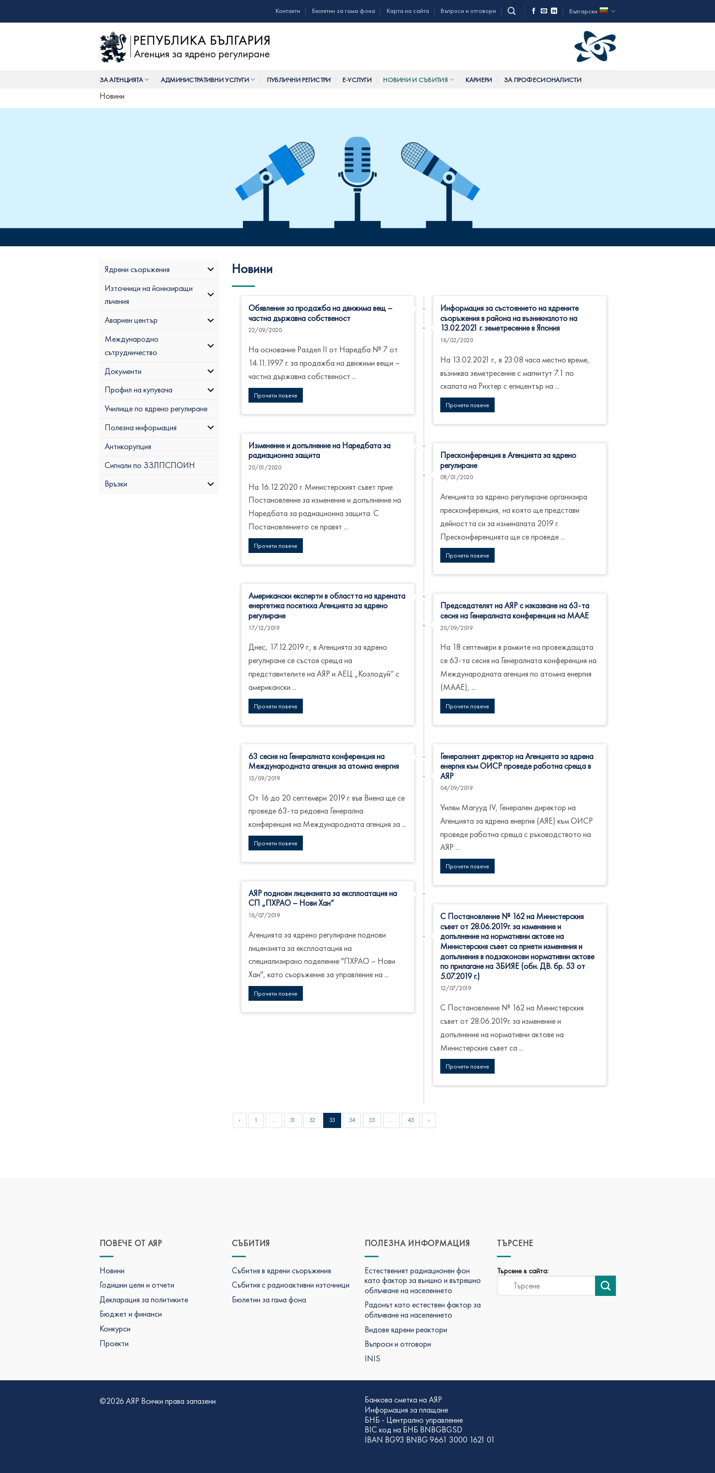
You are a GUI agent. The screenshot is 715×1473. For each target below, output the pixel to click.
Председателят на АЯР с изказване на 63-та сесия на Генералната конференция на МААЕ (514, 610)
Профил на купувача (160, 389)
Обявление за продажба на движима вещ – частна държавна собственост (320, 313)
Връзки (160, 483)
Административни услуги (208, 79)
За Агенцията (124, 79)
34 (352, 1120)
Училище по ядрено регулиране (156, 408)
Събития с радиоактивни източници (290, 1284)
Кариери (479, 80)
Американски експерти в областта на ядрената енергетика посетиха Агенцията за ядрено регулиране (326, 605)
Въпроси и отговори (468, 10)
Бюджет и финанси (131, 1313)
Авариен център (160, 320)
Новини (112, 1270)
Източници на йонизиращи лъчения (160, 295)
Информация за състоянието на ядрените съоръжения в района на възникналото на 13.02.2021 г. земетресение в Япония (509, 318)
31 (292, 1120)
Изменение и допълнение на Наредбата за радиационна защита (319, 450)
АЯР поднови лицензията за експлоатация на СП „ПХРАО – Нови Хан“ (322, 898)
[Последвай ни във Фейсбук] (534, 11)
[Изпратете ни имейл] (544, 11)
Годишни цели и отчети (137, 1284)
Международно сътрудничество (160, 345)
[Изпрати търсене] (605, 1286)
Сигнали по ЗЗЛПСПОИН (150, 465)
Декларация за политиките (144, 1299)
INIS (372, 1358)
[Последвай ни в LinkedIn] (554, 11)
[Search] (511, 11)
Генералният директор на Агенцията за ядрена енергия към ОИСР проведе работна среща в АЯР (516, 766)
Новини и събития (418, 79)
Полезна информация (160, 427)
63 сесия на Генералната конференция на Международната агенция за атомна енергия (323, 761)
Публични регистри (299, 80)
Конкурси (115, 1328)
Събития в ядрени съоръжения (281, 1270)
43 (411, 1120)
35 (372, 1120)
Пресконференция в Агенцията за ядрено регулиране (508, 460)
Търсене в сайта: (523, 1271)
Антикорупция (128, 446)
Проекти (114, 1343)
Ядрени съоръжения (160, 269)
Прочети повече (275, 395)
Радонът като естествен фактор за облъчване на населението (423, 1309)
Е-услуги (357, 80)
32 (312, 1120)
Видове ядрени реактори (406, 1329)
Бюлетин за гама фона (343, 10)
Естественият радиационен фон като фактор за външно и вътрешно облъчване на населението (423, 1280)
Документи (160, 371)
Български (592, 11)
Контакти (288, 10)
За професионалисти (542, 80)
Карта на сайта (408, 10)
